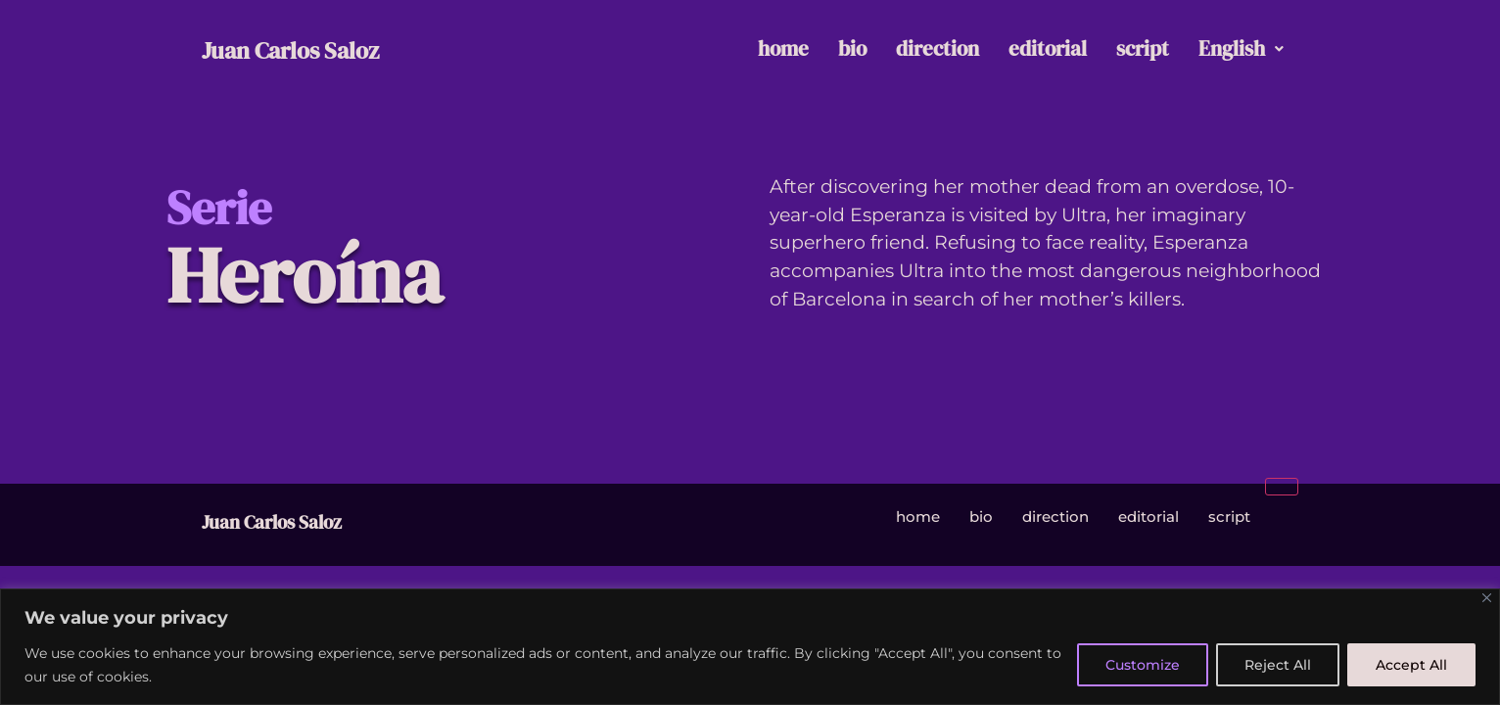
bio (852, 48)
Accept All (1411, 665)
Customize (1142, 665)
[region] (750, 646)
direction (937, 48)
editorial (1047, 48)
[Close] (1486, 597)
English (1241, 48)
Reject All (1277, 665)
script (1142, 48)
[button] (1241, 49)
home (783, 48)
